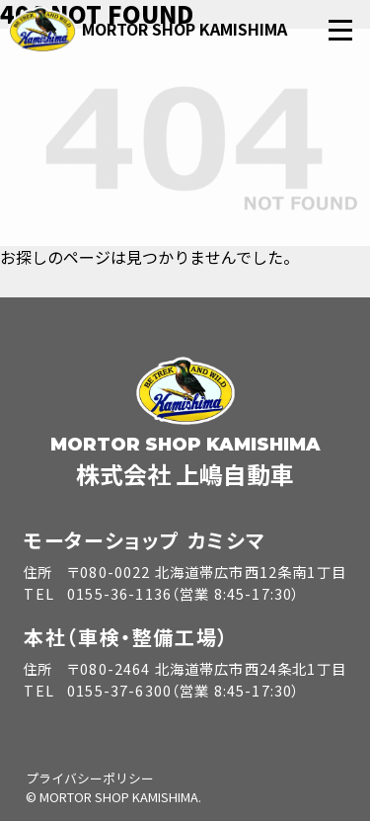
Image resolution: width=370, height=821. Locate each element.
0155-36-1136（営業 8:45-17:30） (183, 593)
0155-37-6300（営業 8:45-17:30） (183, 690)
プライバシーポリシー (90, 778)
